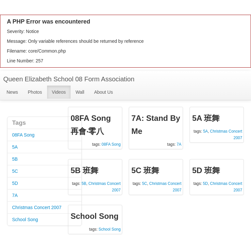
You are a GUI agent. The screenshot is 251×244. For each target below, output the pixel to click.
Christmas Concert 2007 (36, 207)
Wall (79, 92)
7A (15, 195)
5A (15, 147)
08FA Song (23, 135)
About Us (103, 92)
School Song (25, 219)
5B (15, 159)
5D (15, 183)
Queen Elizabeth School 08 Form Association (68, 79)
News (12, 92)
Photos (35, 92)
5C (15, 171)
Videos (59, 92)
